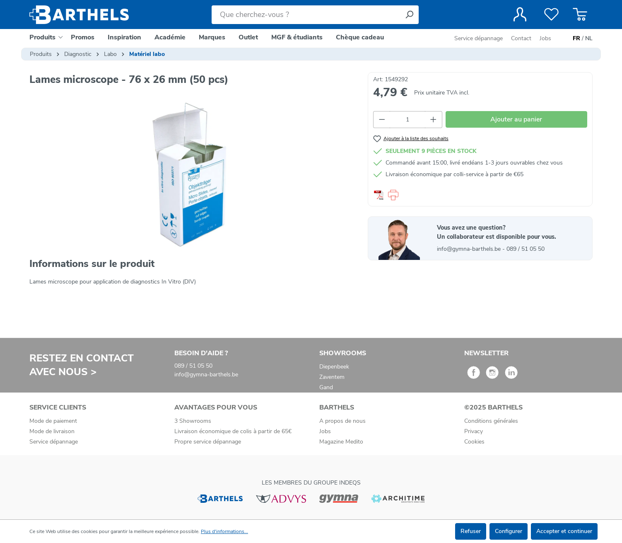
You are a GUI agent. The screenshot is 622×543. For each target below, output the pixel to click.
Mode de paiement (53, 421)
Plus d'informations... (224, 531)
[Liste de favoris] (551, 14)
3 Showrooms (192, 421)
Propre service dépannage (207, 442)
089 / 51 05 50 (525, 249)
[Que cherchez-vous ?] (306, 14)
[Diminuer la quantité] (382, 119)
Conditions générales (491, 421)
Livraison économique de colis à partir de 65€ (233, 431)
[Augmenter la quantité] (433, 119)
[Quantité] (407, 119)
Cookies (474, 442)
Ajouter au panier (516, 119)
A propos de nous (342, 421)
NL (589, 38)
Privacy (473, 431)
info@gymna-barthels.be (469, 249)
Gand (326, 387)
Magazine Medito (341, 442)
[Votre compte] (519, 14)
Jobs (545, 38)
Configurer (508, 531)
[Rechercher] (409, 14)
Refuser (470, 531)
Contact (521, 38)
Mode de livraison (52, 431)
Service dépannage (479, 38)
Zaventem (332, 377)
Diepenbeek (334, 367)
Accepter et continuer (564, 531)
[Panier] (580, 14)
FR (576, 38)
